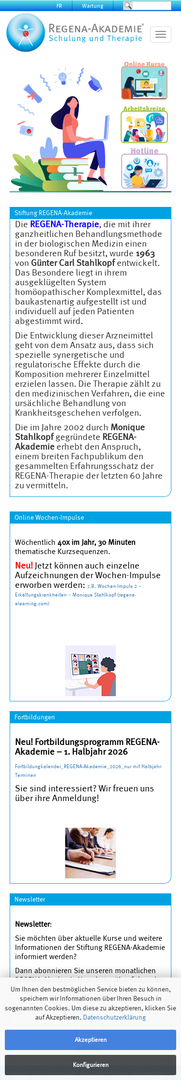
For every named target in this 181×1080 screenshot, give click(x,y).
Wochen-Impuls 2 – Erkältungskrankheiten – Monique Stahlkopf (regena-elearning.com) (78, 595)
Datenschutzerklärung (114, 1017)
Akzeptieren (91, 1040)
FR (59, 5)
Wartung (92, 5)
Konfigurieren (91, 1065)
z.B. (92, 586)
